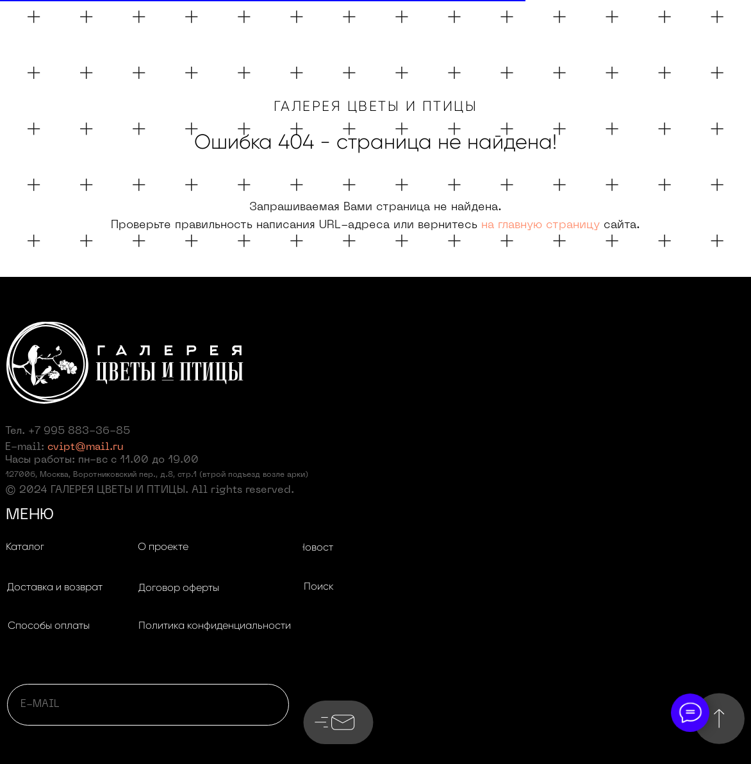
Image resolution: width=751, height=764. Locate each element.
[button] (54, 588)
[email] (148, 705)
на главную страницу (540, 225)
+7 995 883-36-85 (79, 431)
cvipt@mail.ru (85, 447)
